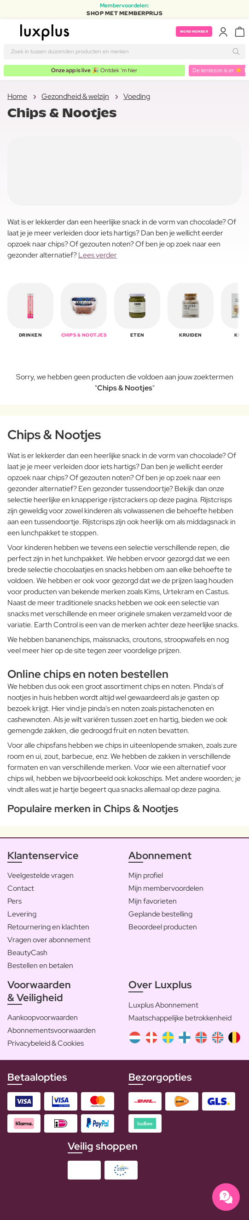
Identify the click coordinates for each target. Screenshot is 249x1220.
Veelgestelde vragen (40, 875)
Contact (20, 888)
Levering (21, 914)
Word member (194, 31)
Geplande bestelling (160, 914)
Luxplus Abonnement (163, 1005)
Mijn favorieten (152, 901)
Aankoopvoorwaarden (42, 1017)
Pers (14, 901)
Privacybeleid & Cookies (45, 1043)
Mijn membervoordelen (165, 888)
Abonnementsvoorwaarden (51, 1030)
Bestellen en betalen (40, 965)
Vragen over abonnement (49, 940)
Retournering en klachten (48, 927)
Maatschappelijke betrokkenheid (180, 1018)
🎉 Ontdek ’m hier (94, 70)
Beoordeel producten (162, 927)
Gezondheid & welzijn (75, 96)
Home (17, 96)
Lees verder (97, 255)
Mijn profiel (145, 875)
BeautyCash (27, 952)
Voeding (136, 96)
